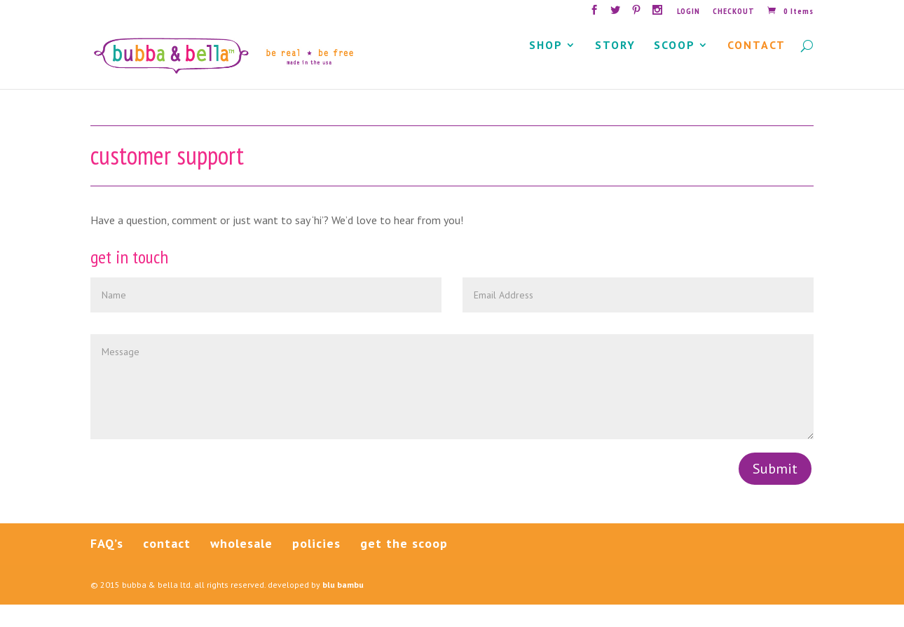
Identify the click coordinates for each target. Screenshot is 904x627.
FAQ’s (106, 565)
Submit (775, 491)
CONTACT (756, 68)
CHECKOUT (734, 11)
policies (316, 565)
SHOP (546, 68)
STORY (615, 68)
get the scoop (404, 565)
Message (452, 408)
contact (167, 565)
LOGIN (688, 11)
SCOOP (674, 68)
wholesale (241, 565)
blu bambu (343, 606)
